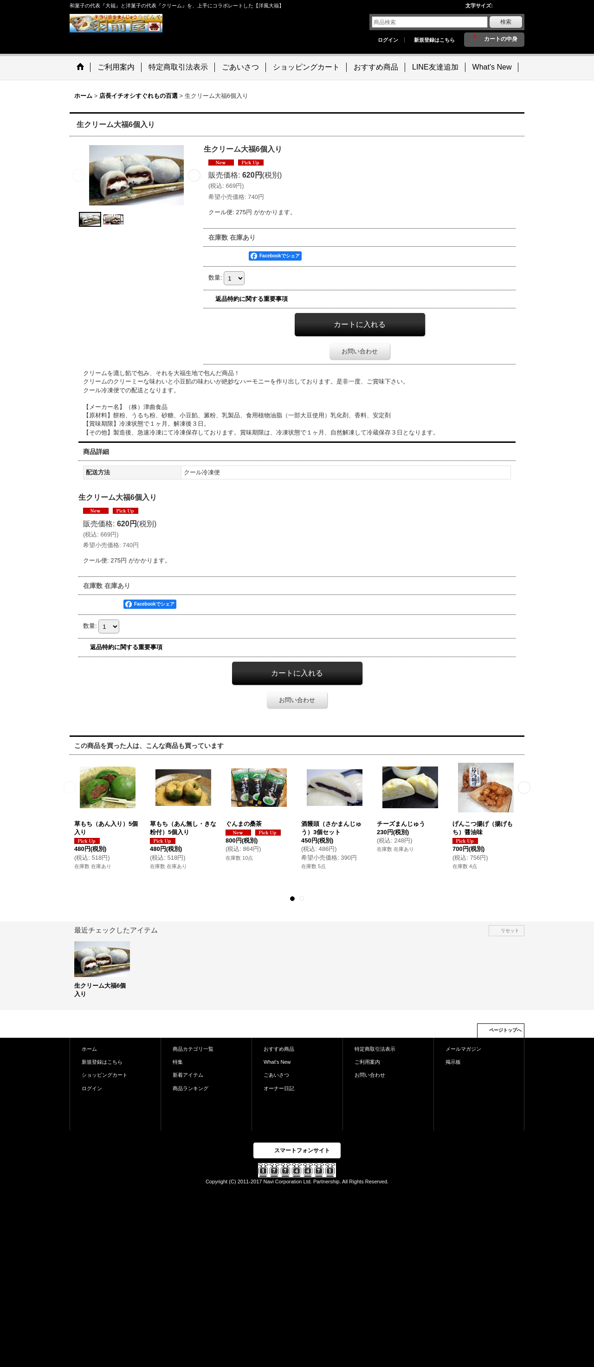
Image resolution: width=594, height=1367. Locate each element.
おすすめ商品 (279, 1049)
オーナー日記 (279, 1088)
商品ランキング (190, 1088)
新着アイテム (188, 1075)
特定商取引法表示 (375, 1049)
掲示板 (453, 1062)
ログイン (388, 40)
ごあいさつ (276, 1075)
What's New (277, 1062)
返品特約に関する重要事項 (251, 298)
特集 (178, 1062)
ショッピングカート (105, 1075)
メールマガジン (463, 1049)
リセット (510, 930)
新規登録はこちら (434, 40)
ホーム (89, 1049)
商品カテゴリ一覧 (193, 1049)
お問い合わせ (360, 351)
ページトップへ (505, 1030)
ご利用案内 (367, 1062)
